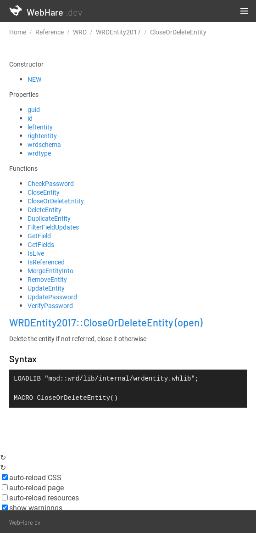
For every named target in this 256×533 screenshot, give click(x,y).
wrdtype (39, 153)
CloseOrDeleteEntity (56, 200)
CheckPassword (51, 183)
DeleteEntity (44, 209)
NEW (34, 79)
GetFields (41, 244)
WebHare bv (24, 522)
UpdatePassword (52, 296)
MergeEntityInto (50, 270)
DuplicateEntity (49, 218)
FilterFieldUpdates (53, 227)
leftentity (40, 127)
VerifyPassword (50, 305)
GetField (39, 235)
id (30, 118)
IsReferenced (46, 262)
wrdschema (44, 144)
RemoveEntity (47, 279)
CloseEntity (44, 192)
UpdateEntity (46, 288)
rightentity (42, 135)
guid (34, 109)
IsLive (36, 253)
